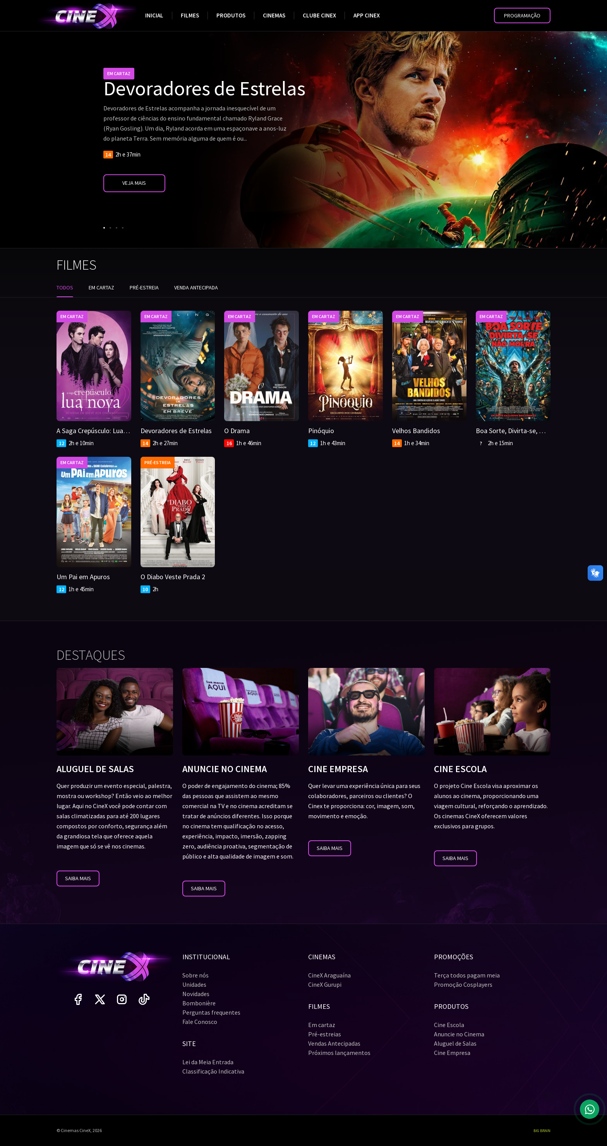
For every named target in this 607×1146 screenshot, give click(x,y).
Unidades (194, 984)
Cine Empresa (452, 1053)
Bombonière (199, 1003)
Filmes (190, 15)
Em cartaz (321, 1025)
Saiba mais (78, 878)
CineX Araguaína (329, 975)
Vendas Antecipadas (334, 1043)
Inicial (154, 15)
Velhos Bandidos (416, 430)
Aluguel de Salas (455, 1043)
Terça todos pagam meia (467, 975)
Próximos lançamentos (339, 1053)
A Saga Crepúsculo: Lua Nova (98, 430)
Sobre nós (195, 975)
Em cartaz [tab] (101, 287)
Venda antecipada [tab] (196, 287)
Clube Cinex (319, 15)
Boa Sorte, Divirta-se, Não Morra (523, 430)
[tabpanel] (303, 447)
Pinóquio (321, 430)
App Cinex (366, 15)
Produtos (230, 15)
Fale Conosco (199, 1022)
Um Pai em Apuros (83, 576)
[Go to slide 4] (122, 228)
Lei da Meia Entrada (207, 1062)
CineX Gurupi (324, 984)
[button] (522, 15)
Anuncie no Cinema (459, 1034)
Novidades (195, 994)
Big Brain (541, 1130)
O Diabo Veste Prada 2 (173, 576)
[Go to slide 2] (110, 228)
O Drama (237, 430)
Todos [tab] (65, 287)
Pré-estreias (324, 1034)
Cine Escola (449, 1025)
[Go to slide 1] (104, 228)
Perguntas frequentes (211, 1012)
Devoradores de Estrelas (176, 430)
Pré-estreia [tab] (144, 287)
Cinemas (274, 15)
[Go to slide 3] (116, 228)
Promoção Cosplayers (463, 984)
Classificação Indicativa (213, 1071)
